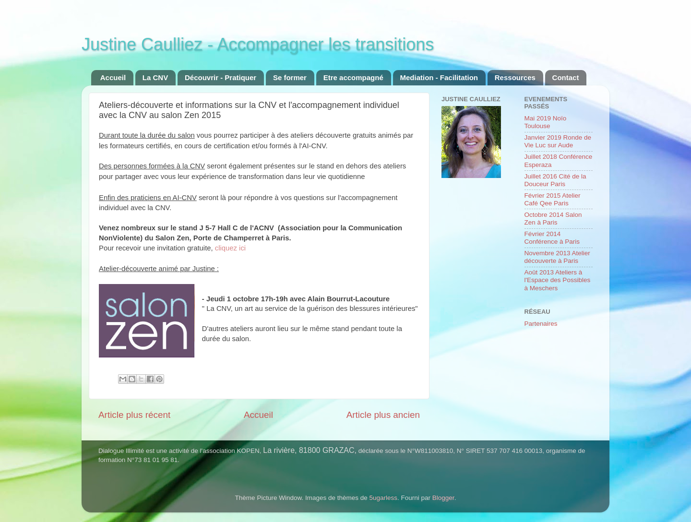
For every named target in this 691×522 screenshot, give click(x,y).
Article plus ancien (383, 415)
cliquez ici (230, 248)
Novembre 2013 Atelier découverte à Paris (557, 256)
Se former (290, 77)
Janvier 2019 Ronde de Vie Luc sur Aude (558, 141)
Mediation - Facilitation (439, 77)
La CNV (155, 77)
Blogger (443, 497)
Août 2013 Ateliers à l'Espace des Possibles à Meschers (557, 280)
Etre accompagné (353, 77)
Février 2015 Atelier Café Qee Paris (552, 199)
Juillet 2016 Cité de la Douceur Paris (555, 180)
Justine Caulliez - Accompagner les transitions (258, 44)
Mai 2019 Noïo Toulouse (545, 122)
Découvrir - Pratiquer (220, 77)
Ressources (515, 77)
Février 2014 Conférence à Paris (552, 237)
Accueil (113, 77)
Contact (565, 77)
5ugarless (383, 497)
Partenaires (541, 323)
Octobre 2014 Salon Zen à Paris (553, 218)
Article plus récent (134, 415)
